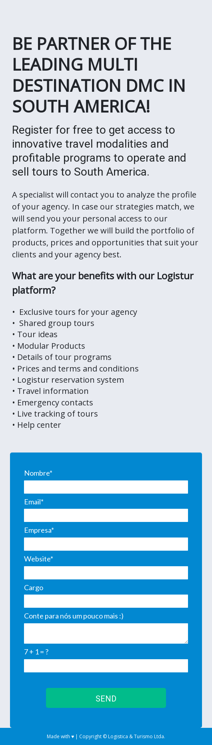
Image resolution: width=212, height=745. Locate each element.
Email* (34, 501)
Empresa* (39, 530)
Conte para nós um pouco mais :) (74, 615)
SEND (106, 699)
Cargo (33, 587)
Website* (38, 558)
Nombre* (38, 472)
